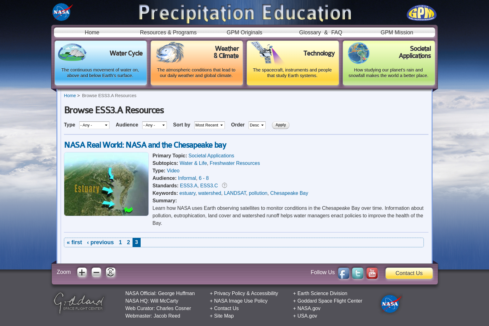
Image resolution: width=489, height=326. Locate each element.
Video (173, 170)
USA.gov (307, 316)
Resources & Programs (168, 32)
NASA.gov (309, 308)
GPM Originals (244, 32)
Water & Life (193, 163)
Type (70, 124)
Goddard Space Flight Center (330, 301)
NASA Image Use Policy (241, 301)
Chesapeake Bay (289, 193)
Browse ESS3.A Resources (109, 95)
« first (74, 242)
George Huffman (176, 293)
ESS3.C (209, 185)
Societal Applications (211, 155)
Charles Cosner (173, 308)
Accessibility (264, 293)
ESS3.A (188, 185)
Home (92, 32)
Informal (187, 178)
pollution (258, 193)
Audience (127, 124)
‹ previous (100, 242)
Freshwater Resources (235, 163)
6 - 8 (204, 178)
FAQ (336, 32)
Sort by (182, 124)
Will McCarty (164, 301)
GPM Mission (396, 32)
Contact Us (409, 273)
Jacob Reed (166, 316)
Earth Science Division (322, 293)
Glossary (310, 32)
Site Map (224, 316)
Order (238, 124)
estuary (187, 193)
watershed (209, 193)
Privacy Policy (229, 293)
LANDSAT (235, 193)
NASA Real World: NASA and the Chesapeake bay (145, 145)
